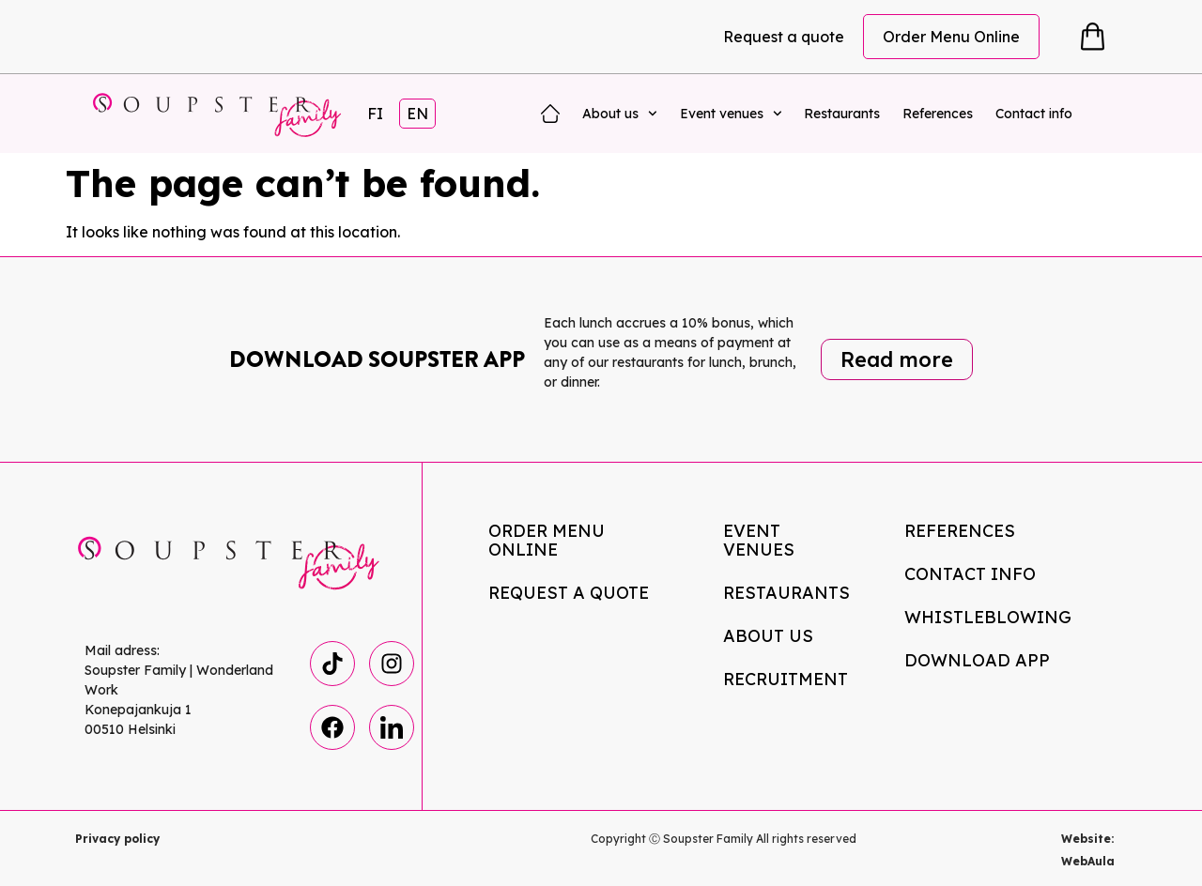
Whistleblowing (987, 617)
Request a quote (783, 36)
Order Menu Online (951, 36)
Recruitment (785, 679)
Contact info (1033, 113)
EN (417, 113)
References (937, 113)
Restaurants (842, 113)
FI (375, 113)
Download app (977, 660)
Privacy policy (117, 839)
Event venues (731, 113)
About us (619, 113)
